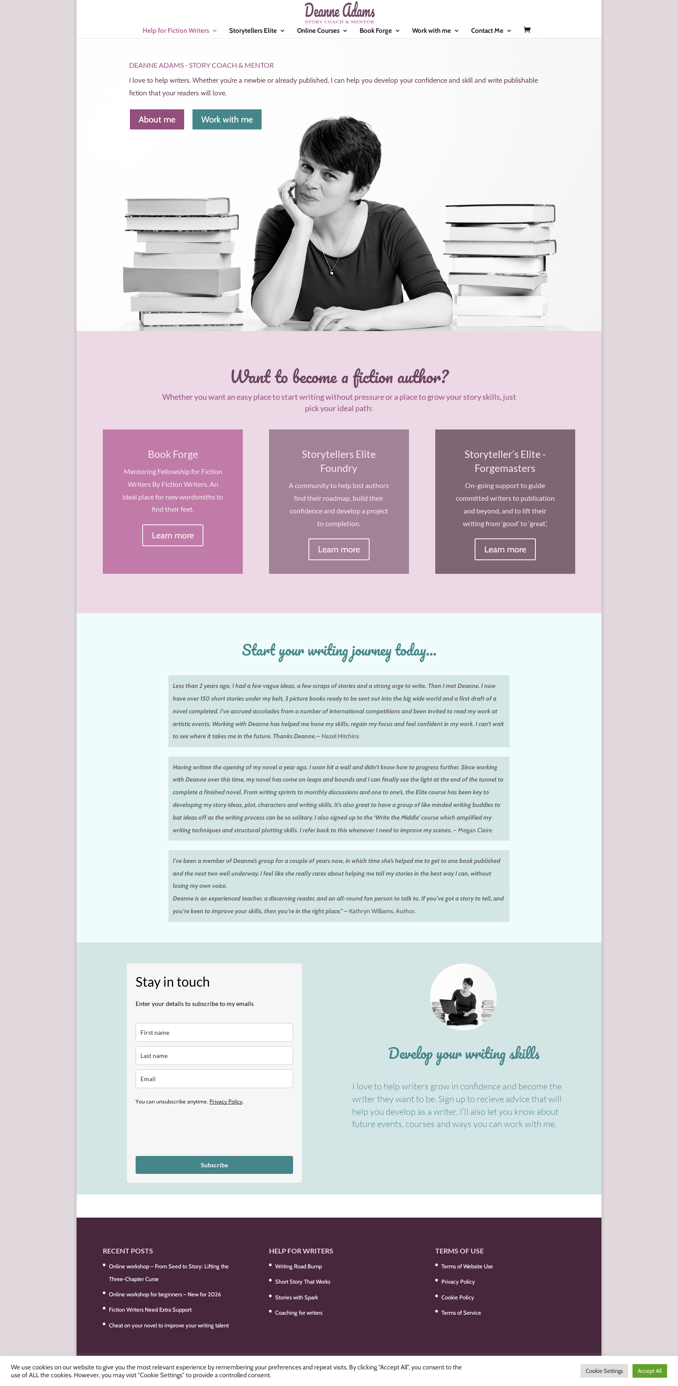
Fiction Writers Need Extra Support (150, 1309)
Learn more (173, 535)
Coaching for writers (298, 1312)
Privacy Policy (226, 1101)
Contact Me (487, 31)
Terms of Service (461, 1312)
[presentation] (202, 1130)
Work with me (431, 31)
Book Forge (376, 31)
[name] (214, 1032)
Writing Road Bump (298, 1266)
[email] (214, 1078)
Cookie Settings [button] (604, 1370)
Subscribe (214, 1165)
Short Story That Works (302, 1281)
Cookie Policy (457, 1297)
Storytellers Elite (253, 31)
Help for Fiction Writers (176, 31)
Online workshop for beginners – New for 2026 (165, 1294)
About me (157, 119)
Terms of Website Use (467, 1266)
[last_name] (214, 1055)
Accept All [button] (650, 1370)
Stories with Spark (296, 1297)
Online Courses (318, 31)
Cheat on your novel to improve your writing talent (169, 1325)
